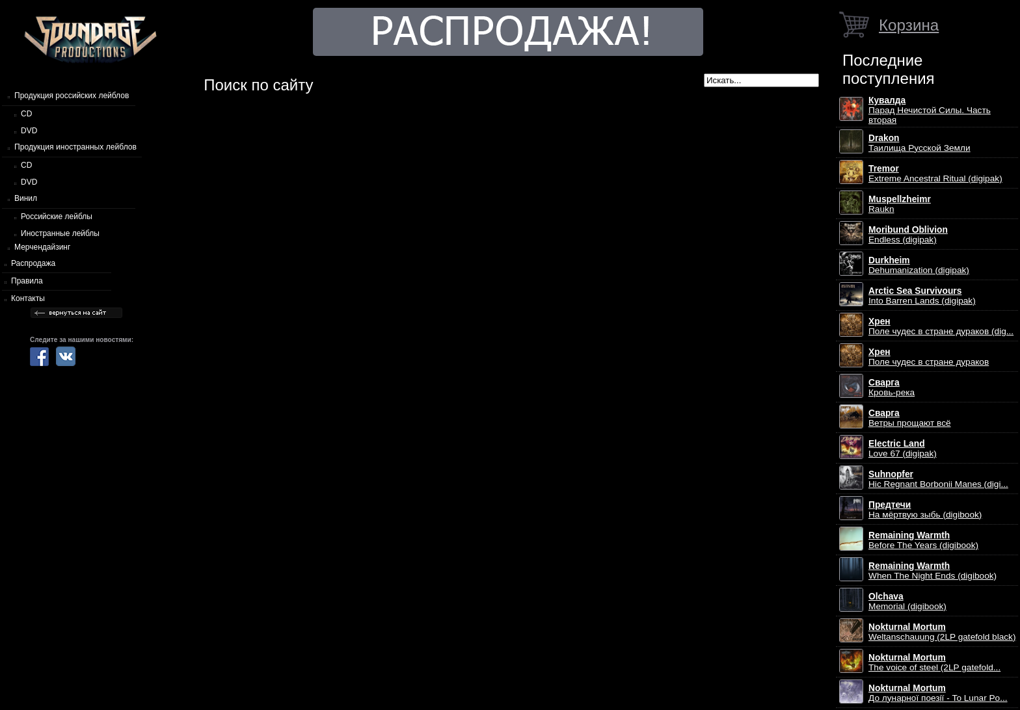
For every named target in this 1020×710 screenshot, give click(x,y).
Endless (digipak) (908, 234)
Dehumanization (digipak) (918, 265)
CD (26, 113)
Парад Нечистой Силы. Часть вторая (929, 110)
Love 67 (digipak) (902, 448)
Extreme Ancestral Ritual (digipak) (935, 173)
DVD (29, 130)
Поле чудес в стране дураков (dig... (940, 326)
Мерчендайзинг (42, 247)
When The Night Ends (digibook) (932, 571)
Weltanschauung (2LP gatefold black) (942, 632)
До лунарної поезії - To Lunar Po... (938, 693)
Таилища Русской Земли (919, 143)
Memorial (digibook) (907, 601)
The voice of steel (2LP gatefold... (934, 662)
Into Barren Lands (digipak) (922, 296)
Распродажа (33, 263)
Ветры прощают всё (909, 418)
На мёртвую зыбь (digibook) (925, 509)
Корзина (909, 25)
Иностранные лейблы (60, 233)
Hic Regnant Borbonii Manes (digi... (938, 479)
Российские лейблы (56, 216)
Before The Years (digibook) (923, 540)
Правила (27, 280)
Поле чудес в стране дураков (928, 357)
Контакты (28, 298)
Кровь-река (891, 387)
